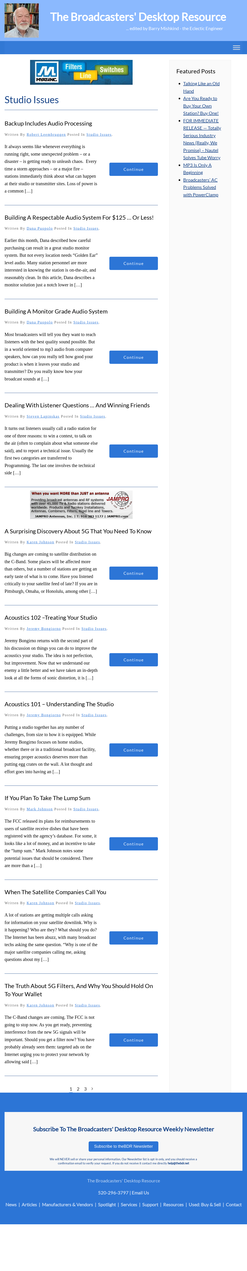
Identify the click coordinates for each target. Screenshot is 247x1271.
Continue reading (134, 171)
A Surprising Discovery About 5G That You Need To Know (78, 531)
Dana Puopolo (40, 228)
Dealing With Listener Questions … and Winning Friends (77, 405)
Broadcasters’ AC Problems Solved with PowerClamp (200, 187)
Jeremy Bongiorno (44, 629)
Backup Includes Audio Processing (48, 123)
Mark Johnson (40, 809)
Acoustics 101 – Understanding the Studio (59, 704)
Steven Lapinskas (43, 416)
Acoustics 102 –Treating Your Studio (51, 617)
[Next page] (92, 1088)
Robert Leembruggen (46, 134)
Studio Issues (99, 134)
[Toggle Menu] (236, 47)
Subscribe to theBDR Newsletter (123, 1146)
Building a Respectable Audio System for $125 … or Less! (79, 217)
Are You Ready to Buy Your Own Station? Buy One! (201, 105)
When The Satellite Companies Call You (55, 892)
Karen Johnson (40, 542)
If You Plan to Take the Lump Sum (47, 797)
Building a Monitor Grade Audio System (56, 311)
